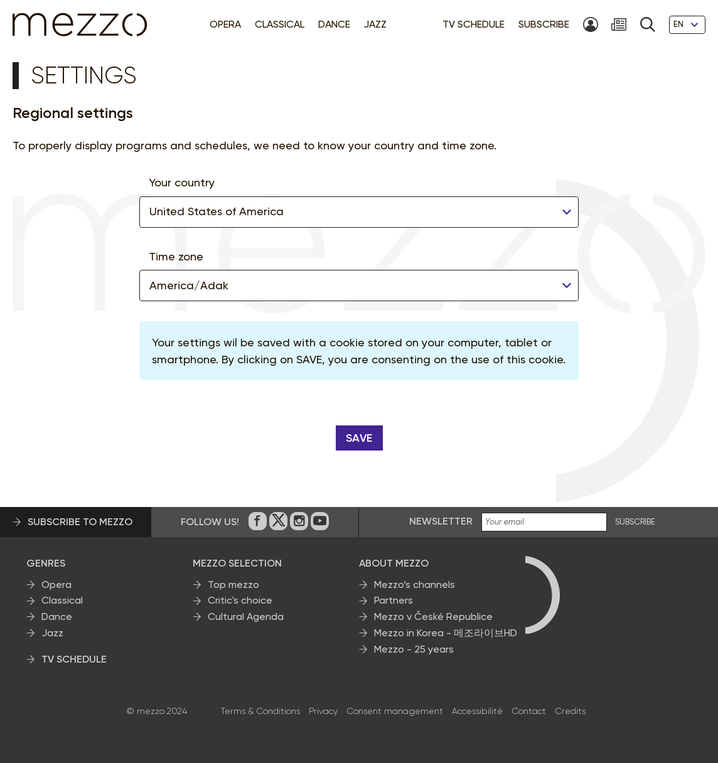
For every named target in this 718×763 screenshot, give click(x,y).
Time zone (176, 256)
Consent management (394, 711)
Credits (570, 711)
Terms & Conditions (260, 711)
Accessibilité (477, 711)
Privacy (323, 711)
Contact (529, 711)
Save (359, 438)
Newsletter (441, 521)
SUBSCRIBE (635, 522)
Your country (182, 182)
